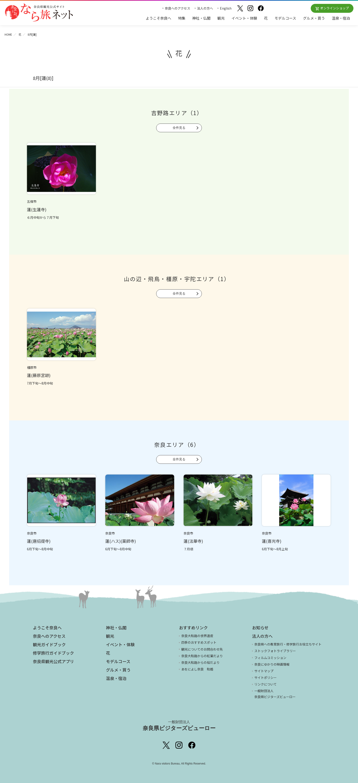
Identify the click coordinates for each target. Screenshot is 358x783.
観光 (221, 18)
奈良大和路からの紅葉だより (202, 656)
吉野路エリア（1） (177, 113)
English (226, 8)
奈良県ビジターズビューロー (179, 725)
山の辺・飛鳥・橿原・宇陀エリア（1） (177, 279)
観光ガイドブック (49, 644)
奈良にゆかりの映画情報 (272, 664)
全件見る (179, 127)
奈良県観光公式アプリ (53, 661)
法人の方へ (205, 8)
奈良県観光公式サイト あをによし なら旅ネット (39, 12)
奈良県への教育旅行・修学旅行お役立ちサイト (287, 644)
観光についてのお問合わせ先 (202, 649)
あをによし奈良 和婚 (197, 669)
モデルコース (285, 18)
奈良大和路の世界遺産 (197, 635)
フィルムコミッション (270, 657)
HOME (8, 34)
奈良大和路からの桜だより (200, 662)
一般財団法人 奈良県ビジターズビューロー (275, 693)
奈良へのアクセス (177, 8)
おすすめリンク (193, 627)
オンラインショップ (334, 8)
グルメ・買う (314, 18)
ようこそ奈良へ (158, 18)
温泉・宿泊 (341, 18)
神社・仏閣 (201, 18)
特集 (181, 18)
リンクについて (265, 684)
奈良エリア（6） (177, 444)
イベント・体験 (244, 18)
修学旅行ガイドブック (53, 653)
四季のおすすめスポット (198, 642)
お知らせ (260, 627)
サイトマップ (264, 671)
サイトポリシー (265, 677)
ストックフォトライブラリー (275, 651)
